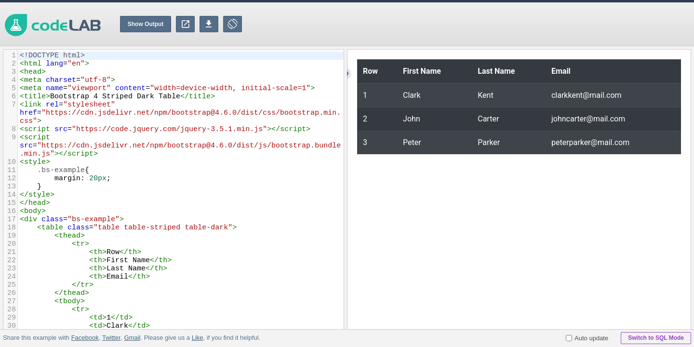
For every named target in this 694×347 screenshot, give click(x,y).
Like (197, 337)
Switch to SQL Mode (656, 337)
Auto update (587, 338)
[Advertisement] (518, 24)
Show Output (146, 24)
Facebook (85, 337)
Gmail (132, 337)
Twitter (111, 337)
